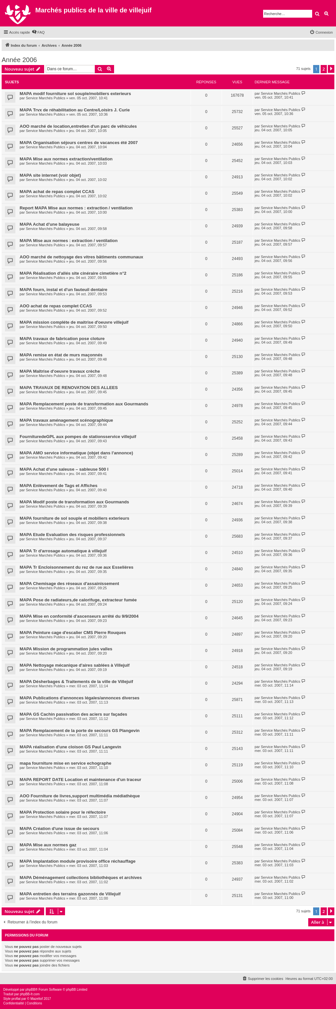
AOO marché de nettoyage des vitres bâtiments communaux (81, 256)
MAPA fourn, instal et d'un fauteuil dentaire (63, 289)
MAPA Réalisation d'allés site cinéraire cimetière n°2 (73, 273)
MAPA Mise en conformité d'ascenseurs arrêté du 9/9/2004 (79, 616)
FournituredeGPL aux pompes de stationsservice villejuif (78, 436)
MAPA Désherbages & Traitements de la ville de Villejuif (76, 681)
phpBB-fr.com (30, 994)
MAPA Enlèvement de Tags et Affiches (58, 485)
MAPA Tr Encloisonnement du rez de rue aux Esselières (76, 567)
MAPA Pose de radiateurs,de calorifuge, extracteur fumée (78, 599)
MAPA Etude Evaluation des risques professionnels (72, 534)
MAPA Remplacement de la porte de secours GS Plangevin (80, 730)
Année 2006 (19, 59)
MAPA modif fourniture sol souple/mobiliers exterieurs (75, 93)
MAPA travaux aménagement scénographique (66, 420)
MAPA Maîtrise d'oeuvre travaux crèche (60, 371)
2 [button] (324, 69)
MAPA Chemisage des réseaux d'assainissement (69, 583)
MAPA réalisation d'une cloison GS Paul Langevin (70, 746)
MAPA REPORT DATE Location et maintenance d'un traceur (80, 779)
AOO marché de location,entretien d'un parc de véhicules (78, 126)
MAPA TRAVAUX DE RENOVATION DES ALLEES (69, 387)
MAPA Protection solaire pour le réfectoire (63, 812)
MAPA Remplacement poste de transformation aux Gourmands (84, 403)
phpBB (30, 989)
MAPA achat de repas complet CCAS (57, 191)
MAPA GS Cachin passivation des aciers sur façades (73, 714)
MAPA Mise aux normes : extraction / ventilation (69, 240)
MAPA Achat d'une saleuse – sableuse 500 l (64, 469)
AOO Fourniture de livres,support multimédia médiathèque (80, 795)
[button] (331, 69)
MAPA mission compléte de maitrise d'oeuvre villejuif (74, 322)
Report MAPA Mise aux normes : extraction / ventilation (76, 207)
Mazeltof (36, 999)
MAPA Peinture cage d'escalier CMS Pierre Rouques (73, 632)
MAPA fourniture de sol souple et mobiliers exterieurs (74, 518)
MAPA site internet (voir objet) (50, 175)
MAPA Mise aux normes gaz (48, 844)
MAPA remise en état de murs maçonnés (61, 354)
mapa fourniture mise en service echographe (65, 763)
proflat (16, 999)
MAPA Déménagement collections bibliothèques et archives (81, 877)
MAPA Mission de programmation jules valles (66, 648)
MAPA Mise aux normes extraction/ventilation (66, 158)
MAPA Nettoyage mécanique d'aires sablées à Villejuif (74, 665)
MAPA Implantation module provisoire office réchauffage (78, 861)
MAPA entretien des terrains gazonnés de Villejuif (70, 893)
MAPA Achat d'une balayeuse (49, 224)
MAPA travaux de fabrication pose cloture (62, 338)
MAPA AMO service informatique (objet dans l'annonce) (76, 452)
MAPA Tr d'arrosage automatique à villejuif (63, 550)
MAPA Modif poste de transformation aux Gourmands (74, 501)
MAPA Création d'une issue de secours (59, 828)
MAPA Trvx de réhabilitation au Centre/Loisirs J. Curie (75, 109)
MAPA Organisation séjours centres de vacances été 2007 (79, 142)
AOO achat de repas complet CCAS (56, 305)
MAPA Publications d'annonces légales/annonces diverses (80, 697)
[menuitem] (38, 32)
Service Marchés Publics (45, 98)
